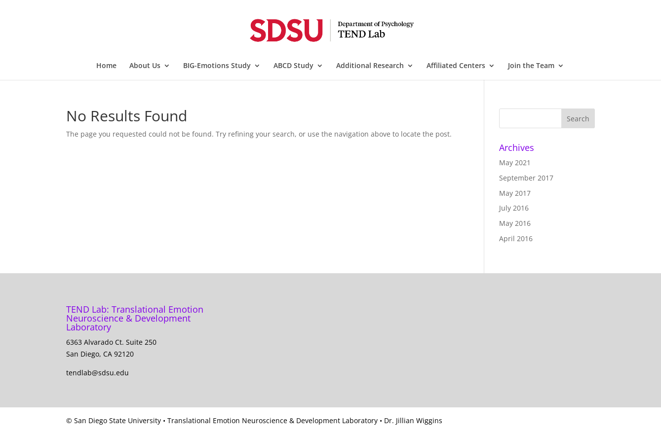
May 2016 (515, 223)
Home (106, 66)
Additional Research (370, 66)
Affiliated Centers (456, 66)
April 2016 (516, 238)
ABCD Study (293, 66)
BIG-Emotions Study (217, 66)
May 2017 (515, 193)
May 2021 (515, 162)
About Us (144, 66)
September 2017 (526, 177)
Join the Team (531, 66)
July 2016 (514, 208)
